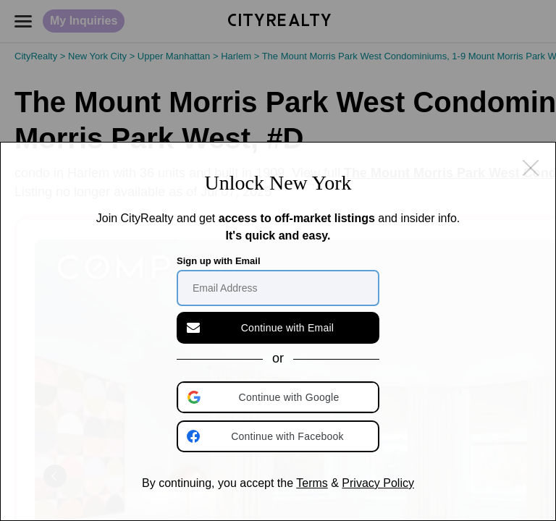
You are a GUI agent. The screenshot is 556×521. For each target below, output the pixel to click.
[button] (279, 397)
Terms (312, 483)
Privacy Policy (378, 483)
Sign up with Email (219, 260)
